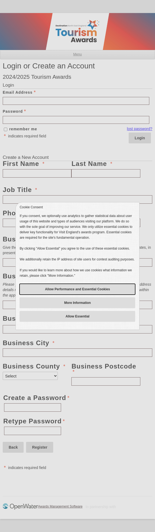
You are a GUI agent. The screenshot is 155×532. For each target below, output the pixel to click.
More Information (77, 303)
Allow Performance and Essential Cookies (77, 289)
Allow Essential (77, 316)
